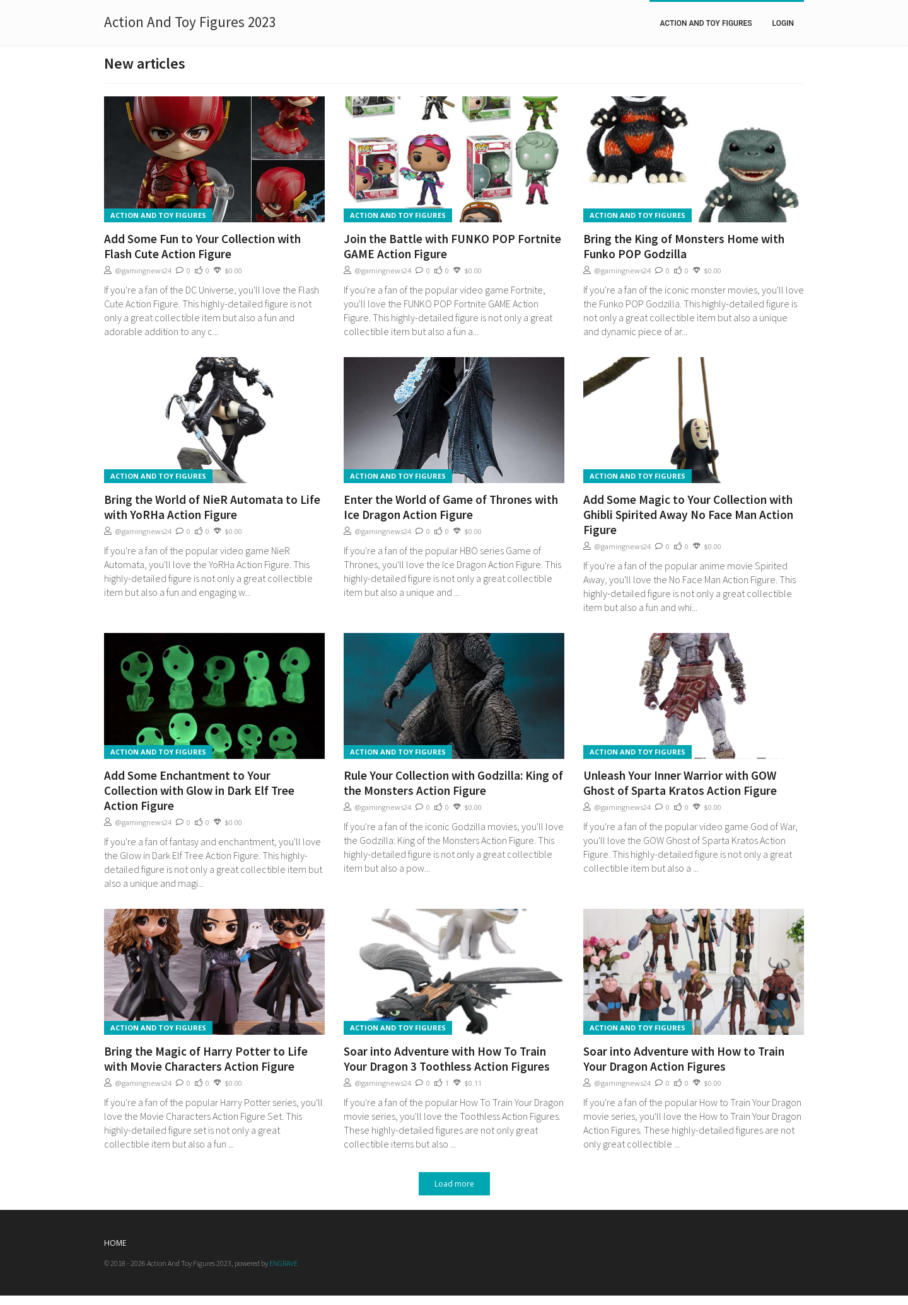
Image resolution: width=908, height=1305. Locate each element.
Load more (454, 1183)
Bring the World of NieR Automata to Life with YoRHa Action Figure (212, 507)
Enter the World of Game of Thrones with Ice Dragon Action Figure (451, 507)
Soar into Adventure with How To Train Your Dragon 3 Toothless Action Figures (447, 1059)
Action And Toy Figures (706, 23)
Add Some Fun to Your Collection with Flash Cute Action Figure (202, 246)
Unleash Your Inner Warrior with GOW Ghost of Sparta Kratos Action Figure (680, 783)
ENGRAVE (283, 1263)
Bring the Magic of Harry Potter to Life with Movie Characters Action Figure (206, 1059)
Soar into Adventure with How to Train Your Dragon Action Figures (683, 1059)
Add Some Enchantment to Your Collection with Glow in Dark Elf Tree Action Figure (199, 790)
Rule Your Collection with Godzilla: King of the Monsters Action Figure (453, 783)
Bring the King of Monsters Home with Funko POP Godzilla (683, 246)
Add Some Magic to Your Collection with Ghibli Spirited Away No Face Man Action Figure (688, 514)
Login (783, 23)
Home (115, 1243)
